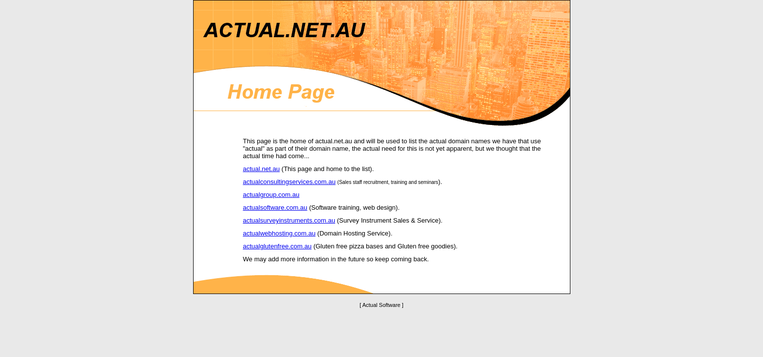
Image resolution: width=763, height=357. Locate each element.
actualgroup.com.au (271, 194)
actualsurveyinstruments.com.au (289, 220)
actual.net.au (261, 169)
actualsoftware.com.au (275, 207)
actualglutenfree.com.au (277, 246)
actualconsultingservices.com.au (289, 181)
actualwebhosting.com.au (279, 233)
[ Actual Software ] (381, 305)
